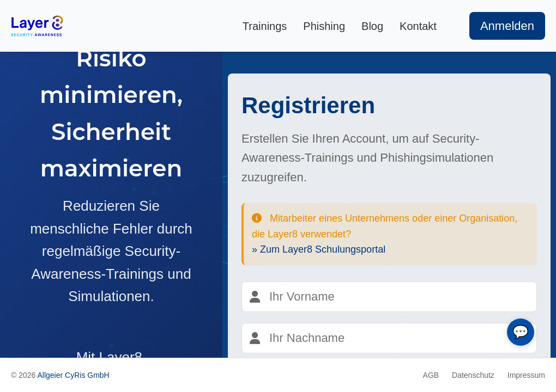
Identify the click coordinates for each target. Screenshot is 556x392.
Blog (372, 26)
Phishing (324, 26)
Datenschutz (473, 375)
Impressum (526, 375)
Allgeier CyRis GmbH (73, 375)
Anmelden (507, 26)
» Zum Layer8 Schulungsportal (318, 249)
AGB (431, 375)
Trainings (265, 26)
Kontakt (418, 26)
